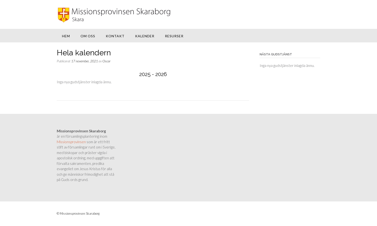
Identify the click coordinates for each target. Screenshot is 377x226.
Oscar (106, 61)
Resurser (174, 36)
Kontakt (115, 36)
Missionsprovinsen (71, 142)
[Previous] (76, 74)
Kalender (144, 36)
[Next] (230, 74)
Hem (66, 36)
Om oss (88, 36)
